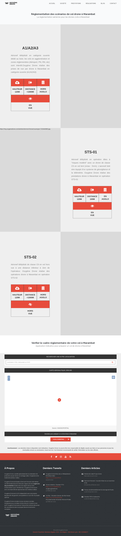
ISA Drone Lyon (73, 532)
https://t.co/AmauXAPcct (53, 478)
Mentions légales (50, 532)
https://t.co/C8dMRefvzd (53, 486)
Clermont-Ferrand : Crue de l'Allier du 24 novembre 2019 (99, 482)
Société (63, 3)
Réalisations (91, 3)
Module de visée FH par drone (93, 474)
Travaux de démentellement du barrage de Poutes (99, 489)
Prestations (76, 3)
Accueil (52, 3)
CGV (57, 532)
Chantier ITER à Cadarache (92, 496)
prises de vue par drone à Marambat (28, 69)
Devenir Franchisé (38, 532)
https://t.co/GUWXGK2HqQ (54, 497)
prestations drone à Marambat (84, 176)
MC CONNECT (83, 532)
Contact (113, 3)
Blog (103, 3)
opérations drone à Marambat (24, 274)
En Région (63, 532)
